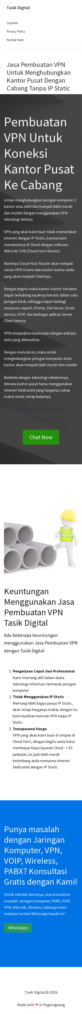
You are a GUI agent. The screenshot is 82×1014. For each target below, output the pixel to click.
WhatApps (18, 927)
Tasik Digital (18, 7)
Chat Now (41, 437)
